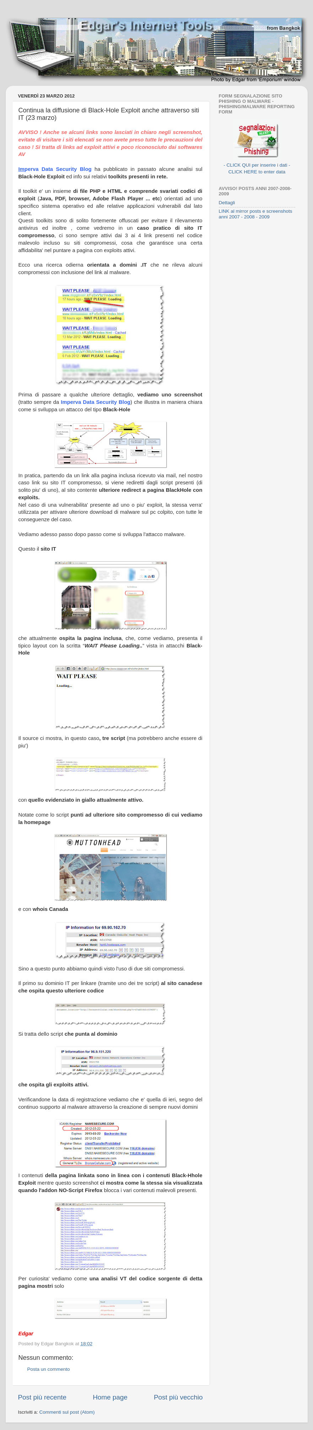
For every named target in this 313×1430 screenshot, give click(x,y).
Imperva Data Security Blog (95, 402)
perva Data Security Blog (60, 169)
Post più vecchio (178, 1397)
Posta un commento (48, 1369)
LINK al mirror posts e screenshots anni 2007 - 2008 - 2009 (255, 213)
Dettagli (227, 202)
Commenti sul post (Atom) (67, 1412)
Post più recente (42, 1397)
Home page (110, 1397)
